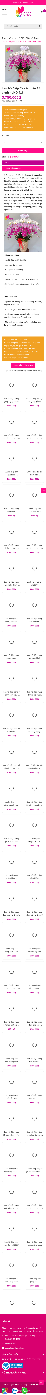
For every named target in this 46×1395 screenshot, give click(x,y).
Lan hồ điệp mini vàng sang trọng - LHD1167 (11, 805)
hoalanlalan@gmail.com (15, 1348)
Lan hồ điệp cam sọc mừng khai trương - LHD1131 (11, 1062)
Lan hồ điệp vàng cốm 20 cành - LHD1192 (34, 622)
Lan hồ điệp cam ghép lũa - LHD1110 (34, 1282)
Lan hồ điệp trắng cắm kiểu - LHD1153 (34, 878)
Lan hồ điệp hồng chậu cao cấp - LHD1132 (34, 1025)
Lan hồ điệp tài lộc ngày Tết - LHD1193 (34, 475)
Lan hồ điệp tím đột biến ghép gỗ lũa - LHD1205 (34, 401)
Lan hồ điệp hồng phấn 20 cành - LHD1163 (11, 841)
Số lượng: (6, 135)
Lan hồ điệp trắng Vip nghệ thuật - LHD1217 (11, 585)
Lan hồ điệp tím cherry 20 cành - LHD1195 (11, 622)
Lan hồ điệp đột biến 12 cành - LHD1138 (34, 988)
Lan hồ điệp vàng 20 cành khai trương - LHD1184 (34, 658)
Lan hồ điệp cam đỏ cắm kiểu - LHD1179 (11, 731)
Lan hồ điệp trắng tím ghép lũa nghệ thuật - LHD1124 (34, 1135)
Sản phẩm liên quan (23, 365)
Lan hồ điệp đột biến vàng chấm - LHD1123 (11, 1171)
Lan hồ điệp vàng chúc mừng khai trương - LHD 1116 (34, 1245)
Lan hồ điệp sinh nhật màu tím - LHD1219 (34, 511)
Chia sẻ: (5, 157)
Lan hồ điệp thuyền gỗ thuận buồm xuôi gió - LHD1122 (34, 1171)
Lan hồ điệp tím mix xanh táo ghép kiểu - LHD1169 (34, 768)
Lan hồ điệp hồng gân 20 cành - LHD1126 (34, 1098)
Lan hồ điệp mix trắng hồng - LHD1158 (11, 878)
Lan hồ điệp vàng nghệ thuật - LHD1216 (11, 511)
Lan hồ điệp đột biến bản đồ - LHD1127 (11, 1098)
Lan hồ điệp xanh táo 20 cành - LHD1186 (11, 658)
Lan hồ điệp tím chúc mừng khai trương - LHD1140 (34, 952)
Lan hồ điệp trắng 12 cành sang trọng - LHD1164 (34, 805)
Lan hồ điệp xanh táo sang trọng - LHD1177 (34, 731)
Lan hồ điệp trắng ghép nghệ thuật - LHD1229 (11, 401)
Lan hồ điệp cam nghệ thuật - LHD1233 (11, 475)
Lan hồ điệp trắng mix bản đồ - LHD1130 (34, 1062)
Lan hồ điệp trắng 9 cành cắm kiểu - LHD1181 (11, 695)
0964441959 (27, 2)
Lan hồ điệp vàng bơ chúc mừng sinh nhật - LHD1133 (11, 1025)
